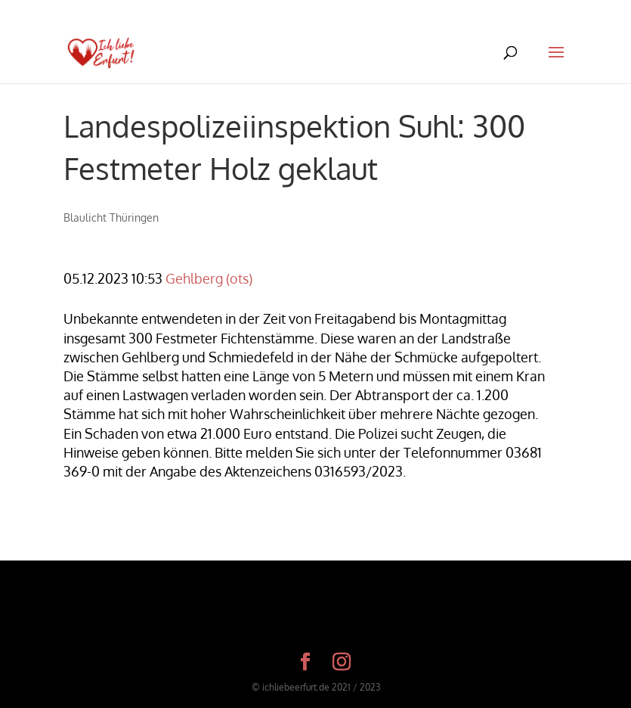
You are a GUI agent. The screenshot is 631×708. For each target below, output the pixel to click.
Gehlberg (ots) (208, 278)
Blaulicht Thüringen (111, 217)
